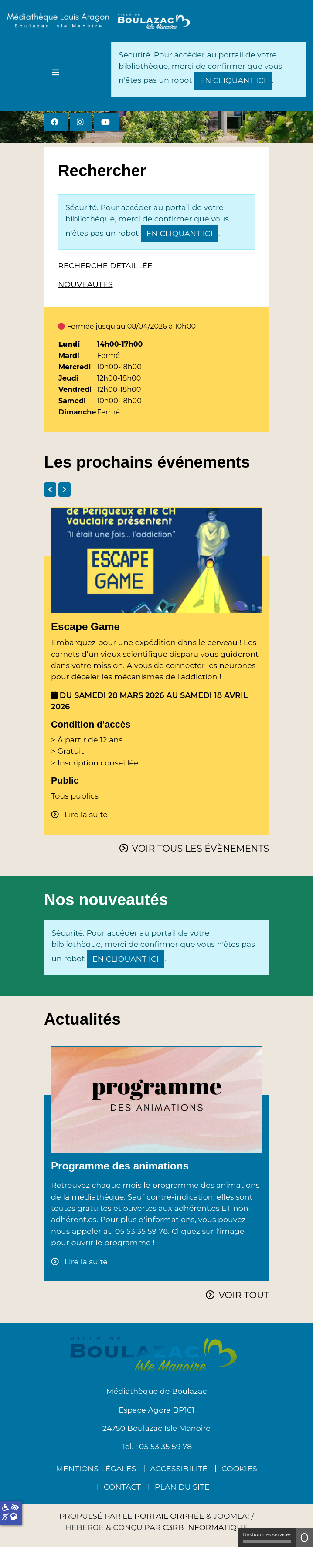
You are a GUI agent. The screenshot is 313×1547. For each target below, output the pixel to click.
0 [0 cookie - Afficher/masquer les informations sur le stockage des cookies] (304, 1538)
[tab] (50, 489)
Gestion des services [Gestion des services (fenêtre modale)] (267, 1537)
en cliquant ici (233, 80)
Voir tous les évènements (200, 848)
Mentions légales (96, 1468)
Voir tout (243, 1295)
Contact (122, 1486)
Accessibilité (179, 1468)
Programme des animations (120, 1166)
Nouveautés (85, 284)
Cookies (239, 1468)
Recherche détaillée (105, 265)
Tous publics (75, 795)
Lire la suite (85, 814)
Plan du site (182, 1486)
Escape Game (85, 626)
